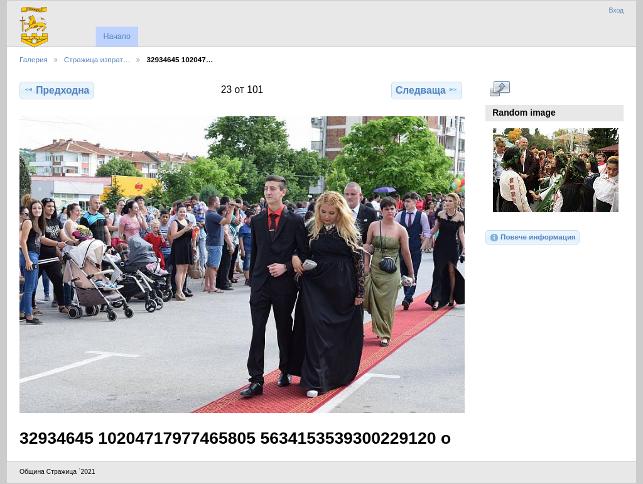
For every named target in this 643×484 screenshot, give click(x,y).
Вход (616, 10)
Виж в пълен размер (499, 88)
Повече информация (532, 238)
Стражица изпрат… (97, 59)
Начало (116, 36)
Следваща (427, 90)
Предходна (56, 90)
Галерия (33, 59)
